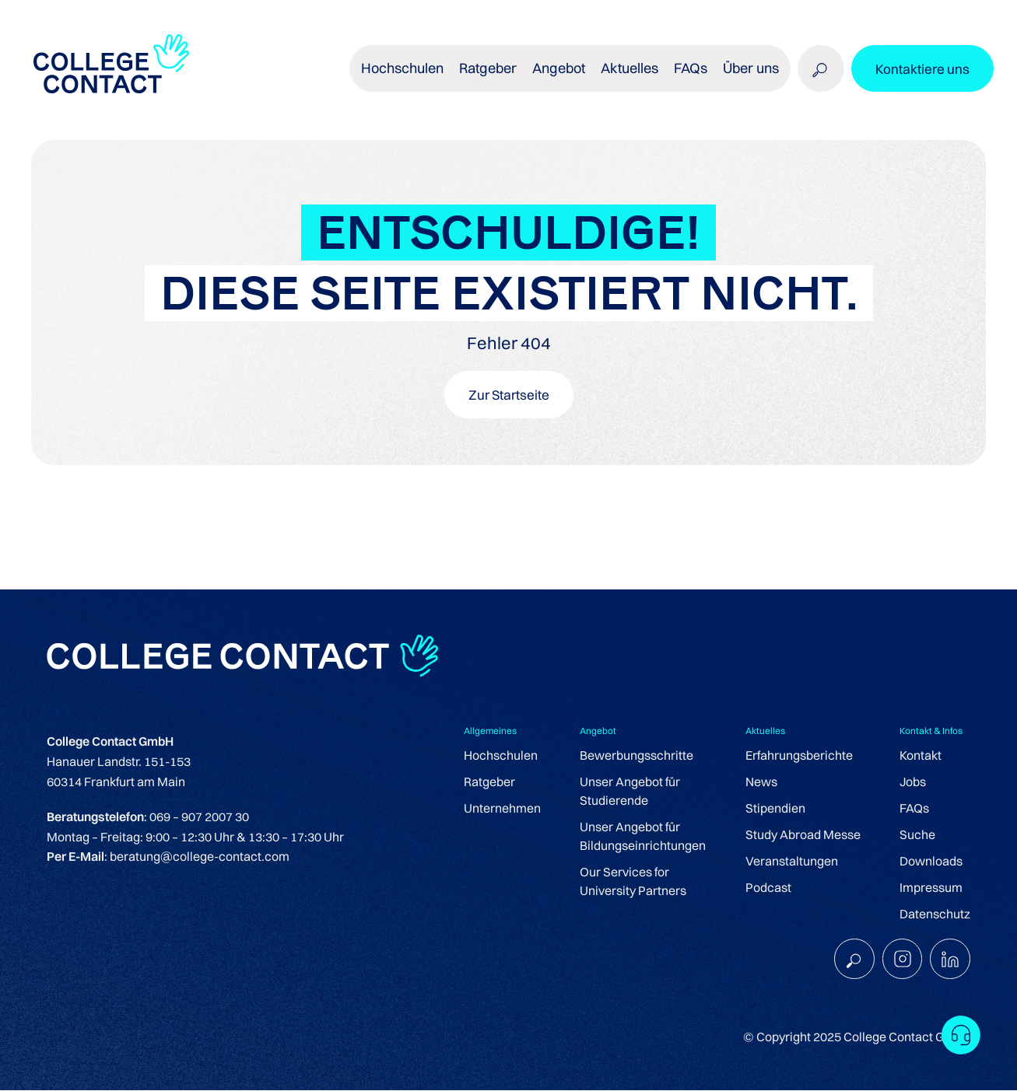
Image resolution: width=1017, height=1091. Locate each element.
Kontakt (921, 756)
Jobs (913, 782)
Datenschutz (935, 914)
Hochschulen (404, 70)
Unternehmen (502, 809)
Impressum (931, 888)
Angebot (559, 70)
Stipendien (775, 809)
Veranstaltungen (791, 861)
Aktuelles (629, 70)
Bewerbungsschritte (636, 756)
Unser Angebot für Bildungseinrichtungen (643, 837)
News (761, 782)
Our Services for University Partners (633, 882)
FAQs (689, 70)
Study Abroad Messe (803, 835)
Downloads (931, 861)
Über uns (749, 70)
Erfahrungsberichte (799, 756)
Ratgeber (489, 70)
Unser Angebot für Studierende (630, 792)
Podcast (768, 888)
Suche (917, 835)
